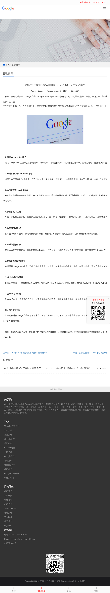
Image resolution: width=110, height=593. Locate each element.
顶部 (96, 589)
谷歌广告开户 (10, 478)
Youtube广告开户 (12, 426)
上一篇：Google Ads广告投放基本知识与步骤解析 (25, 352)
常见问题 (8, 517)
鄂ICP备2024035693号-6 (65, 581)
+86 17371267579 (18, 535)
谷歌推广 (8, 469)
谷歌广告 (8, 430)
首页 (8, 64)
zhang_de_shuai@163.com (23, 539)
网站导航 (8, 486)
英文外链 (8, 435)
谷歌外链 (8, 443)
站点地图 (81, 581)
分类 (68, 589)
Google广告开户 (11, 473)
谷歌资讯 (16, 64)
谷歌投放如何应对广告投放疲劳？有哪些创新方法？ (23, 368)
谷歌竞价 (8, 460)
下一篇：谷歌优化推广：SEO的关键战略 (89, 352)
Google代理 (9, 448)
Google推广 (9, 465)
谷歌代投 (8, 495)
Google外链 (9, 439)
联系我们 (8, 526)
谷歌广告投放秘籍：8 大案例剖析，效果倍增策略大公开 (76, 368)
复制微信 (41, 589)
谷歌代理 (8, 452)
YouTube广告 (10, 508)
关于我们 (8, 399)
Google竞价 (9, 456)
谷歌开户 (8, 491)
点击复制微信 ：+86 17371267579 (93, 2)
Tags (6, 421)
